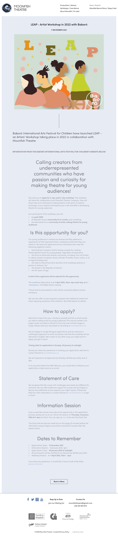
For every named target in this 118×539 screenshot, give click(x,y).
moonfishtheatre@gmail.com (80, 503)
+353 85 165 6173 (80, 505)
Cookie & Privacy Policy (61, 532)
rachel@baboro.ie (78, 325)
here (64, 417)
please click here (35, 464)
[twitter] (32, 499)
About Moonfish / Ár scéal (69, 11)
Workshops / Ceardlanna (69, 8)
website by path (77, 532)
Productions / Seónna (68, 5)
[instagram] (37, 499)
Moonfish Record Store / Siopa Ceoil (103, 8)
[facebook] (28, 499)
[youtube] (41, 499)
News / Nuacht (95, 5)
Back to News (59, 481)
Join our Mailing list (56, 503)
